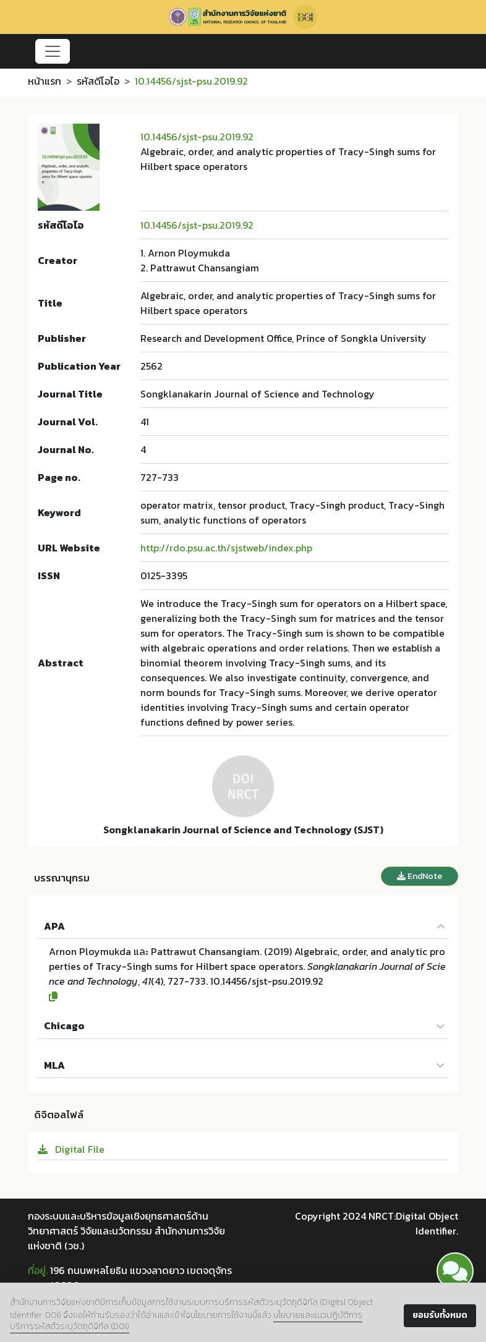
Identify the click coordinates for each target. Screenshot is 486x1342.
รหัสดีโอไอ (98, 81)
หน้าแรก (44, 81)
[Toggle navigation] (52, 51)
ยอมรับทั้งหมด (439, 1315)
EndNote (419, 876)
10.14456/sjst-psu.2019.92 (197, 136)
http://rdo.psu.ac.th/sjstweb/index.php (226, 547)
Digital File (71, 1149)
